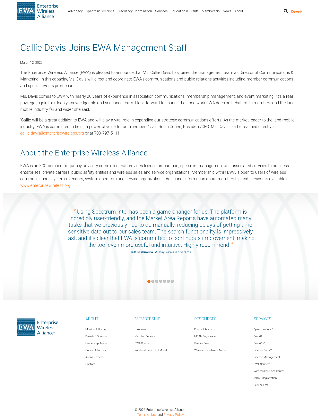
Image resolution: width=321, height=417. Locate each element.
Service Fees (261, 384)
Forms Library (203, 329)
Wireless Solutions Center (269, 370)
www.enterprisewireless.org (45, 185)
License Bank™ (263, 349)
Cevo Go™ (259, 342)
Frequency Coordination (135, 11)
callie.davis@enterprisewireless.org (52, 133)
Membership (211, 11)
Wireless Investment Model (210, 349)
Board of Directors (96, 336)
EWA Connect (262, 363)
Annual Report (94, 356)
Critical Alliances (95, 349)
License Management (267, 356)
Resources (205, 318)
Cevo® (296, 12)
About (238, 11)
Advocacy (75, 11)
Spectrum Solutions (100, 11)
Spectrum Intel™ (263, 329)
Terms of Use (147, 414)
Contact (90, 363)
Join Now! (140, 329)
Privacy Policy (174, 414)
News (227, 11)
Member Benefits (145, 336)
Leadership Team (96, 342)
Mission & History (95, 329)
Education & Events (185, 11)
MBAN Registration (265, 377)
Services (161, 11)
